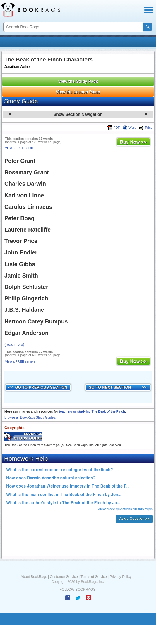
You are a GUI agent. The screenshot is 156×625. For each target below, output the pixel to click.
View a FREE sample (20, 147)
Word (129, 127)
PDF (113, 127)
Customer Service (64, 577)
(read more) (14, 344)
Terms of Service (93, 577)
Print (145, 127)
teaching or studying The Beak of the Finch (92, 411)
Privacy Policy (120, 577)
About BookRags (34, 577)
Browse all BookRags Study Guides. (30, 417)
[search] (72, 27)
